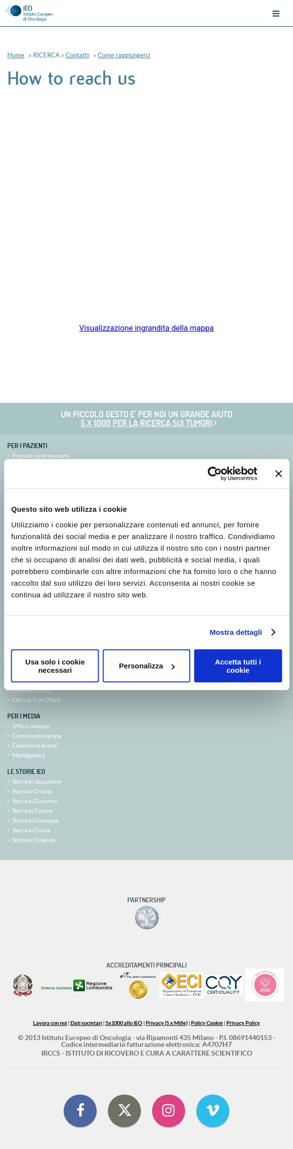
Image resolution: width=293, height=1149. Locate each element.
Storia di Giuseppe (35, 820)
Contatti (77, 55)
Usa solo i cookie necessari (55, 665)
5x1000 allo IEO (123, 1023)
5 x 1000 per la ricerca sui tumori (146, 423)
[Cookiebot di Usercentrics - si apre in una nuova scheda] (214, 474)
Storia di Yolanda (33, 840)
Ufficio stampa (30, 726)
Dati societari (86, 1023)
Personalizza (147, 666)
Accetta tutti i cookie (238, 665)
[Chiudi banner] (278, 473)
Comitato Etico (31, 690)
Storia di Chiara (31, 791)
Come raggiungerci (124, 55)
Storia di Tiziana (32, 811)
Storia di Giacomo (34, 801)
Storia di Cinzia (31, 830)
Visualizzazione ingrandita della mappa (146, 328)
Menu (276, 13)
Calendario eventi (34, 745)
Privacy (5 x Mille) (167, 1023)
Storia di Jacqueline (36, 781)
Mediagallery (28, 755)
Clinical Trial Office (36, 700)
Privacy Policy (243, 1023)
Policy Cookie (207, 1023)
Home (15, 55)
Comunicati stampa (36, 736)
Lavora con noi (50, 1023)
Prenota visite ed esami (40, 455)
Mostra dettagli (235, 632)
